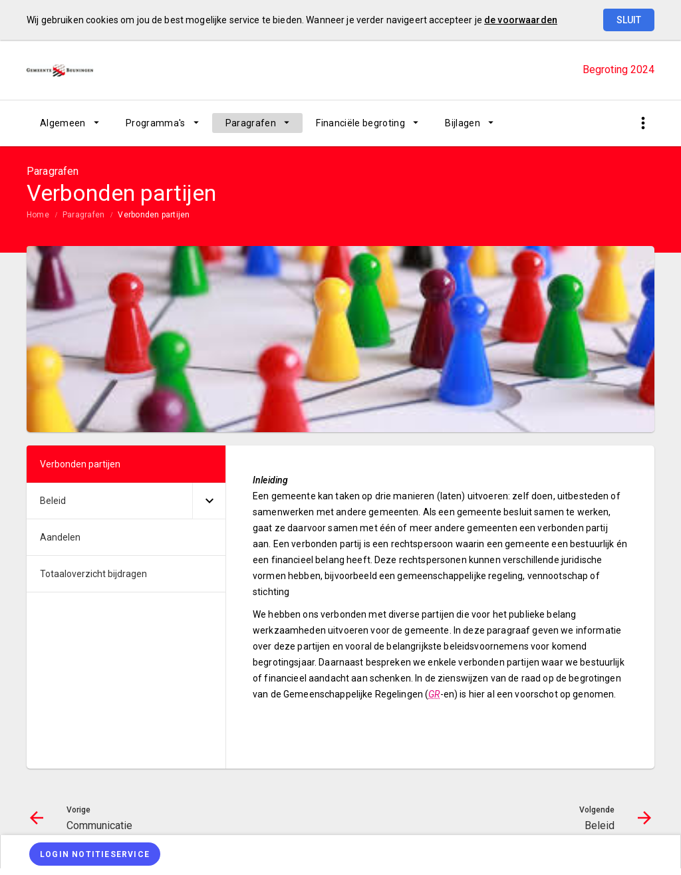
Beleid (53, 500)
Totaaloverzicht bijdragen (93, 573)
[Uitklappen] (208, 501)
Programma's (156, 123)
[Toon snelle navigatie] (642, 123)
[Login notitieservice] (94, 854)
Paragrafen (251, 123)
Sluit (628, 20)
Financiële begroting (360, 123)
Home (38, 214)
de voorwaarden (520, 20)
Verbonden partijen (154, 214)
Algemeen (63, 123)
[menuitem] (69, 123)
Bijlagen (462, 123)
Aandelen (60, 537)
